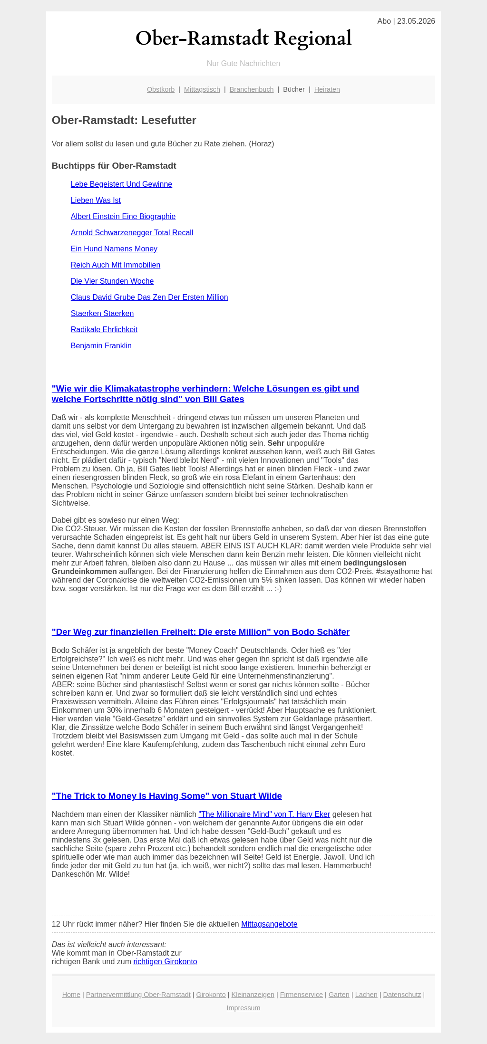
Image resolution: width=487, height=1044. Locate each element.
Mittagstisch (202, 89)
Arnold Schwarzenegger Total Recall (132, 233)
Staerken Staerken (102, 313)
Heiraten (327, 89)
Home (71, 994)
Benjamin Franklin (101, 346)
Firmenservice (301, 994)
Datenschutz (402, 994)
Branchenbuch (252, 89)
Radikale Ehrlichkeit (104, 330)
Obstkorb (161, 89)
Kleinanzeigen (253, 994)
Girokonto (210, 994)
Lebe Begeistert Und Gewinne (121, 184)
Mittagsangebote (269, 924)
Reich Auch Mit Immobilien (116, 265)
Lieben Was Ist (96, 200)
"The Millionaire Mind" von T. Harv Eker (264, 814)
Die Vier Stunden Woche (112, 281)
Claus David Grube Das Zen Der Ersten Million (149, 297)
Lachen (366, 994)
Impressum (243, 1008)
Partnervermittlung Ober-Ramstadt (138, 994)
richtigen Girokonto (165, 962)
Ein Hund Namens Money (114, 249)
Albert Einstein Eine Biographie (123, 216)
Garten (339, 994)
